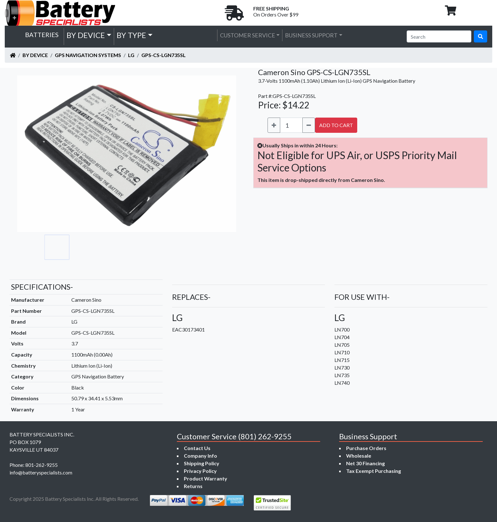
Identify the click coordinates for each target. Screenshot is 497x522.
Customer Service (247, 35)
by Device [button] (86, 35)
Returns (193, 486)
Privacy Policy (200, 471)
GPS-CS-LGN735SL (163, 55)
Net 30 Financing (365, 463)
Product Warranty (205, 478)
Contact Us (197, 448)
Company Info (200, 456)
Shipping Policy (201, 463)
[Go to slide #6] (196, 247)
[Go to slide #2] (85, 247)
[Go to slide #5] (168, 247)
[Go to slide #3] (113, 247)
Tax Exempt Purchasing (373, 471)
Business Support (311, 35)
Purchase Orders (366, 448)
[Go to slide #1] (57, 247)
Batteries (42, 34)
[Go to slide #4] (140, 247)
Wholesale (358, 456)
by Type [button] (131, 35)
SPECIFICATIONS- (42, 286)
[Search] (439, 36)
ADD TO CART (336, 125)
